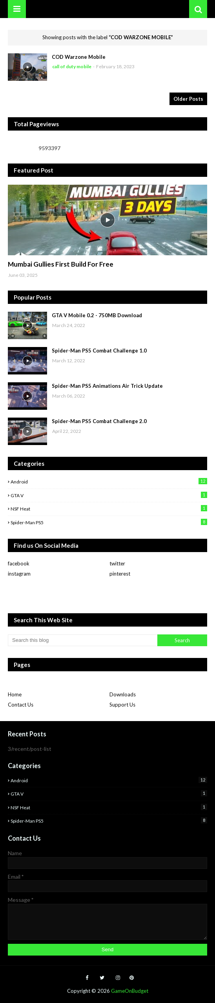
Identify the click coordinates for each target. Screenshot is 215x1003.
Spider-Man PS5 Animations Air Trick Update (107, 386)
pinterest (119, 574)
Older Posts (188, 99)
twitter (117, 563)
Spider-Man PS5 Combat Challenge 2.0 (99, 421)
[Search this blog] (82, 640)
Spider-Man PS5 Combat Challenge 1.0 (99, 350)
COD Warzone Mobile (79, 57)
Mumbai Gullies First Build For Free (60, 264)
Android (109, 481)
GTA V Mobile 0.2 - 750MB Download (97, 315)
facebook (18, 563)
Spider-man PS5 (109, 522)
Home (15, 694)
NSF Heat (109, 508)
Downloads (122, 694)
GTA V (109, 495)
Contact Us (20, 704)
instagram (19, 574)
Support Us (122, 704)
